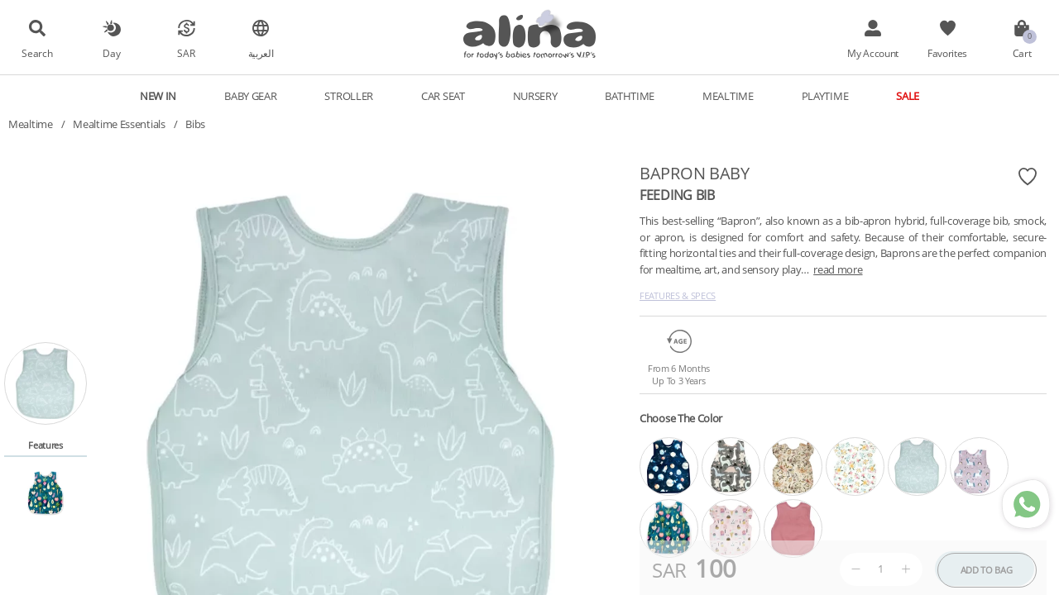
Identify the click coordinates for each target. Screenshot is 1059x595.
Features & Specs (678, 295)
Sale (907, 95)
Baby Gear (250, 95)
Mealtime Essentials (119, 124)
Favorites (947, 53)
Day (111, 53)
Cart (1022, 53)
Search (37, 53)
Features (45, 445)
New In (158, 95)
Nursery (535, 95)
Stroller (348, 95)
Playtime (825, 95)
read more (837, 269)
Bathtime (629, 95)
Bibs (195, 124)
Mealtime (728, 95)
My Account (872, 53)
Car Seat (443, 95)
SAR (185, 53)
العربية (261, 53)
